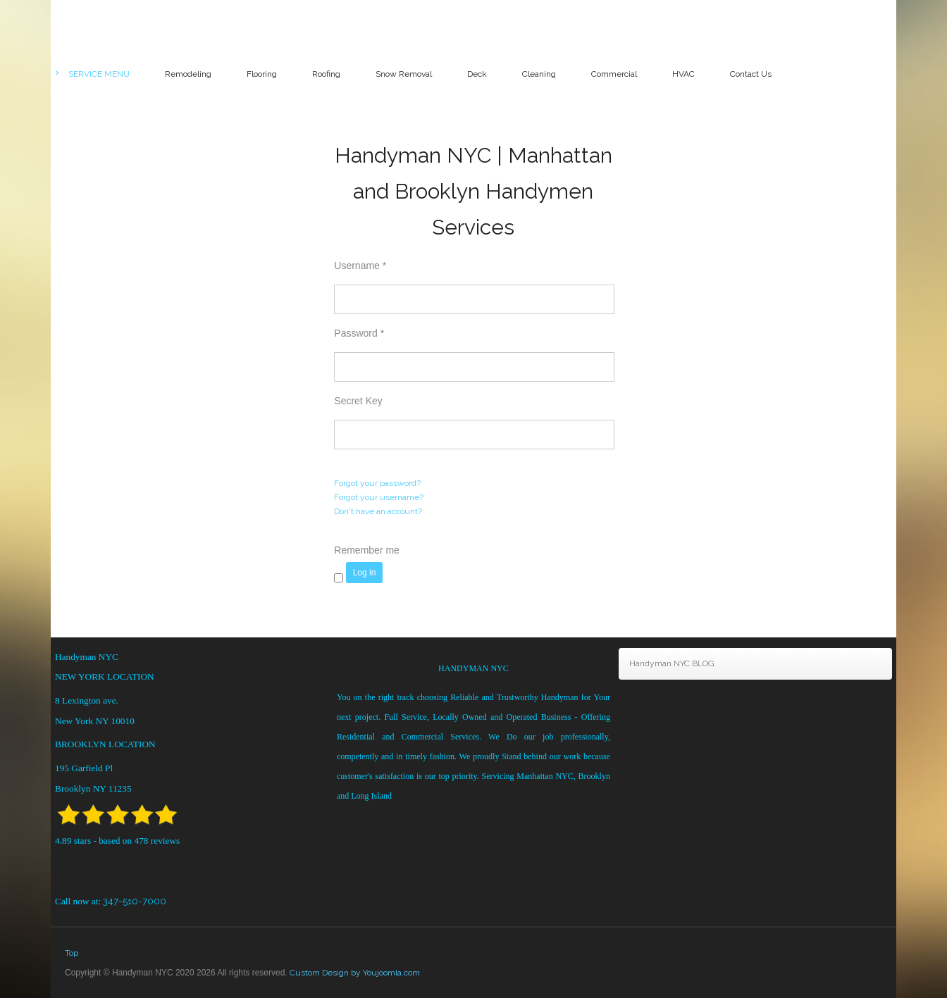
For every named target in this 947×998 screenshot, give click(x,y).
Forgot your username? (378, 497)
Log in (364, 573)
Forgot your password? (377, 483)
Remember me (367, 550)
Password (359, 333)
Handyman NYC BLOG (671, 663)
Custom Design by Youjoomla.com (355, 973)
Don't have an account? (378, 511)
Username (360, 265)
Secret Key (358, 400)
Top (71, 953)
